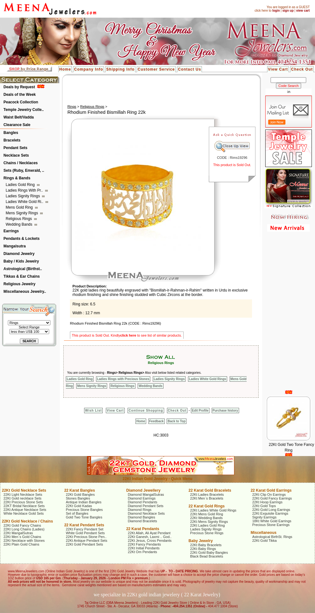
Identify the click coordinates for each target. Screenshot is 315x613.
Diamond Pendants (143, 502)
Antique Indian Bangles (83, 502)
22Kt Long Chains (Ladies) (23, 529)
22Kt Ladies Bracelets (207, 494)
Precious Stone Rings (207, 533)
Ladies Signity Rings (23, 196)
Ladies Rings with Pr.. (25, 190)
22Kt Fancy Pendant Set (84, 529)
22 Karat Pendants (142, 529)
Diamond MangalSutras (146, 494)
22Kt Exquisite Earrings (270, 513)
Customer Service (156, 69)
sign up (288, 10)
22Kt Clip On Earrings (269, 494)
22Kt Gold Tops (264, 506)
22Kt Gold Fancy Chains (22, 525)
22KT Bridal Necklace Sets (24, 506)
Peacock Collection (20, 102)
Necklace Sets (16, 155)
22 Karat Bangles (79, 490)
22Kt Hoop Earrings (267, 502)
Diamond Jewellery (143, 490)
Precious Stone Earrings (271, 525)
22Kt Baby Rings (203, 549)
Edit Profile (200, 410)
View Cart (278, 69)
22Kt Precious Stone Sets (23, 502)
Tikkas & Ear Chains (21, 276)
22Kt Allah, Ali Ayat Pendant (149, 533)
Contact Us (189, 69)
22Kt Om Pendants (142, 552)
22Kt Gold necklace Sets (22, 498)
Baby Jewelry (201, 541)
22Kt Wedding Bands (206, 518)
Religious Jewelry (19, 284)
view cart (303, 10)
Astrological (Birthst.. (22, 269)
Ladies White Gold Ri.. (25, 202)
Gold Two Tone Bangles (84, 517)
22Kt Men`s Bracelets (206, 498)
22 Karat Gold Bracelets (210, 490)
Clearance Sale (16, 125)
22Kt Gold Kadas (79, 506)
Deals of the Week (19, 94)
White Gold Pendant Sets (85, 533)
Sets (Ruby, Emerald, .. (23, 170)
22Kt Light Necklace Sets (22, 494)
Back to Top (176, 421)
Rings (71, 106)
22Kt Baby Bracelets (206, 545)
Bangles (10, 132)
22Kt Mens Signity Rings (209, 521)
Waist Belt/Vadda (18, 117)
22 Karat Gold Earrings (271, 490)
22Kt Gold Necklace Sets (24, 490)
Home (65, 69)
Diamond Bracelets (142, 521)
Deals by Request (19, 87)
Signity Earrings (264, 517)
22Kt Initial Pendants (144, 548)
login (276, 10)
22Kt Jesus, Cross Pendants (150, 540)
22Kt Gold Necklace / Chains (27, 521)
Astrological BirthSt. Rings (272, 537)
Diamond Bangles (141, 517)
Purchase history (225, 410)
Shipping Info (120, 69)
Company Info (88, 69)
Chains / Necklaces (20, 163)
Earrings (11, 231)
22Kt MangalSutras (18, 533)
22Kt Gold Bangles (80, 494)
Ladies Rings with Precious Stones (123, 379)
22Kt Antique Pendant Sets (86, 540)
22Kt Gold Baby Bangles (209, 552)
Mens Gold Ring (20, 207)
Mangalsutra (14, 246)
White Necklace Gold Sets (23, 513)
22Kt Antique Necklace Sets (24, 510)
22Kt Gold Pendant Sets (84, 544)
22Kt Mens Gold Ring (206, 514)
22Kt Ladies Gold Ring (207, 525)
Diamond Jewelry (19, 254)
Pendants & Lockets (21, 238)
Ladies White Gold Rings (207, 379)
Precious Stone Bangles (84, 510)
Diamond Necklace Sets (146, 513)
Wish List (93, 410)
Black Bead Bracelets (206, 556)
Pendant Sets (15, 148)
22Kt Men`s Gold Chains (22, 537)
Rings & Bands (16, 178)
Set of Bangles (77, 513)
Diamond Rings (140, 510)
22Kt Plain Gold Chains (21, 544)
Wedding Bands (19, 224)
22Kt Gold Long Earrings (271, 510)
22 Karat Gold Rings (207, 506)
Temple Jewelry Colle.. (23, 109)
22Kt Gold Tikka (264, 540)
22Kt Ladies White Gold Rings (213, 510)
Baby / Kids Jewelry (21, 261)
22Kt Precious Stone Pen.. (86, 537)
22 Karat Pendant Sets (84, 525)
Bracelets (11, 140)
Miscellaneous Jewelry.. (24, 291)
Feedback (156, 421)
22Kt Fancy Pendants (144, 544)
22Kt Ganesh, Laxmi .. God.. (150, 537)
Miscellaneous (264, 532)
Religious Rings (19, 219)
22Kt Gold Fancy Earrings (272, 498)
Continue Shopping (146, 410)
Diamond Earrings (142, 498)
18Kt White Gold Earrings (271, 521)
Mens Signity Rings (22, 213)
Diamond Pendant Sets (145, 506)
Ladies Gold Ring (21, 184)
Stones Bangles (78, 498)
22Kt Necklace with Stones (24, 540)
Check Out (302, 69)
